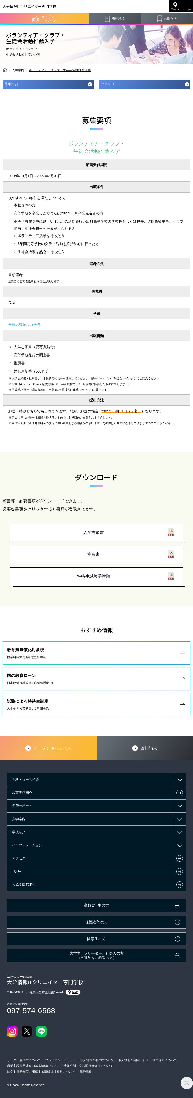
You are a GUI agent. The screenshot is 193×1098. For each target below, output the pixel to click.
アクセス (175, 9)
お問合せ (170, 19)
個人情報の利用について (97, 1060)
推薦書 (93, 554)
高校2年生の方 (96, 905)
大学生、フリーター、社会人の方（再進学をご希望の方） (97, 955)
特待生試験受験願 (93, 576)
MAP (73, 992)
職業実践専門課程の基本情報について (33, 1066)
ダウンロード (111, 84)
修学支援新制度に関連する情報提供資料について (41, 1072)
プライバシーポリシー (60, 1060)
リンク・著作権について (24, 1060)
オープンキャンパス (49, 18)
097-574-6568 (31, 1010)
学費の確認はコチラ (24, 325)
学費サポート (22, 806)
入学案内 (18, 70)
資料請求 (118, 19)
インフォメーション (27, 845)
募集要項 (11, 84)
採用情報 (85, 1072)
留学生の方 (96, 939)
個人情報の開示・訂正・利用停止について (147, 1060)
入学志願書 (93, 532)
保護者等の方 (96, 922)
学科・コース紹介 (25, 780)
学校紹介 (19, 832)
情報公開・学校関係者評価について (88, 1066)
